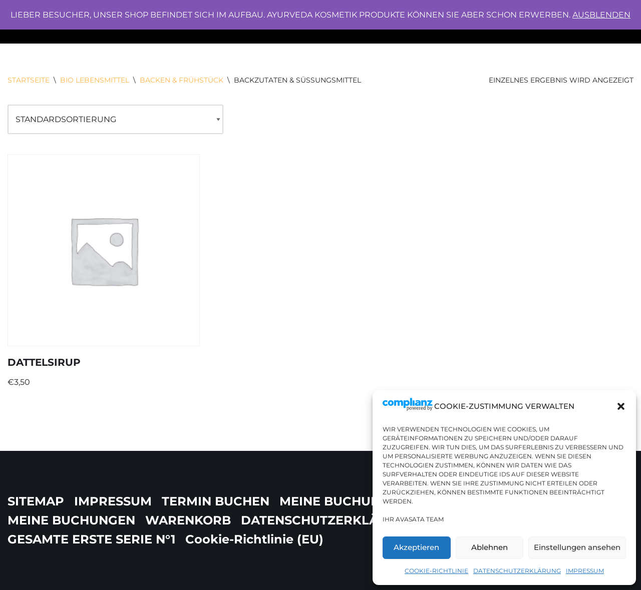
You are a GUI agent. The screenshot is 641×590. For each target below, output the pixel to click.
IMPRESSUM (585, 570)
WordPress (144, 472)
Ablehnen (489, 547)
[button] (621, 406)
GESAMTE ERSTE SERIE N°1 (91, 539)
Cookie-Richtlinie (436, 570)
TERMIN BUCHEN (215, 501)
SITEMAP (36, 501)
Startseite (29, 80)
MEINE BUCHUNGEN (343, 501)
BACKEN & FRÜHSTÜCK (181, 80)
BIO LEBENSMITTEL (94, 80)
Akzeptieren (416, 547)
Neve (19, 472)
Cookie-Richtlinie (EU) (254, 539)
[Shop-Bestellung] (115, 119)
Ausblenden (601, 15)
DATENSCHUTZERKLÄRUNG (517, 570)
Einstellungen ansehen (577, 547)
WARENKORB (188, 520)
